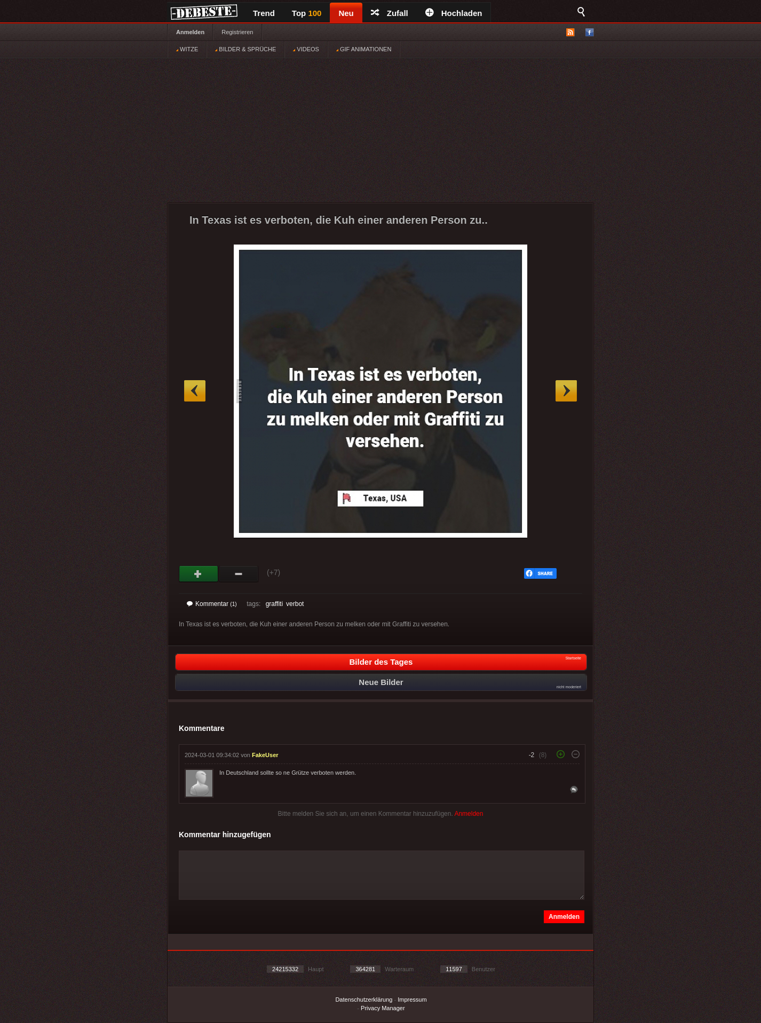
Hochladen (453, 13)
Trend (264, 13)
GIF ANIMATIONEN (363, 49)
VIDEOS (306, 49)
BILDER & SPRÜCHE (245, 49)
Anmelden (190, 32)
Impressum (412, 999)
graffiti (274, 604)
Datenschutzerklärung (363, 999)
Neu (345, 13)
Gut (199, 574)
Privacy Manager (383, 1008)
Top (307, 13)
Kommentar (212, 604)
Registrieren (237, 32)
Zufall (389, 13)
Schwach (239, 574)
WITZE (187, 49)
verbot (295, 604)
